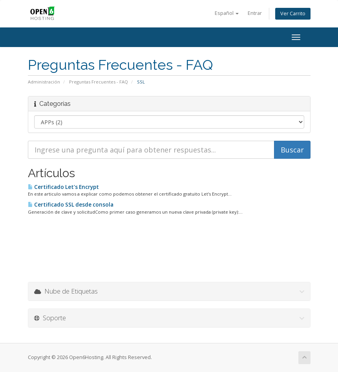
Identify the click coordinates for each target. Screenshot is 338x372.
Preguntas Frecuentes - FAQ (98, 82)
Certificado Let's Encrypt (63, 187)
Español (227, 13)
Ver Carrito (292, 13)
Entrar (255, 13)
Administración (44, 82)
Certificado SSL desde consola (70, 204)
